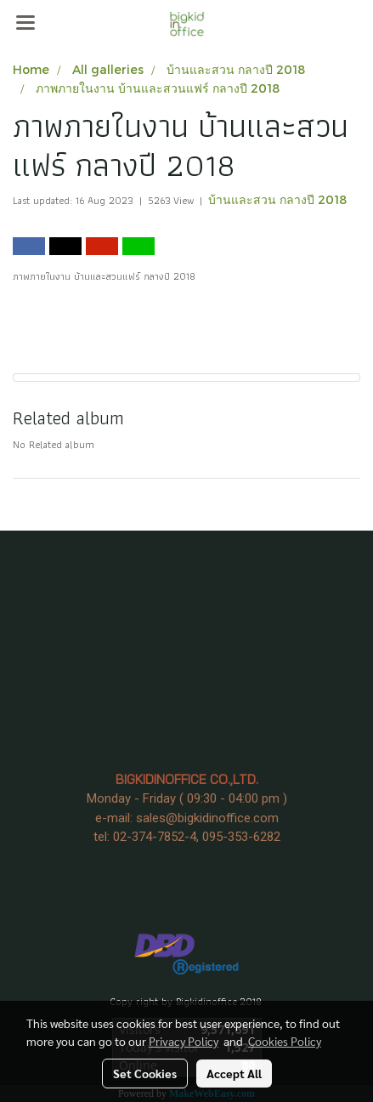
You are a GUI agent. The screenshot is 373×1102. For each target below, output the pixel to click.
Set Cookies (145, 1073)
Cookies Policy (284, 1040)
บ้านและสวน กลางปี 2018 (277, 199)
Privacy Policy (183, 1040)
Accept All (234, 1073)
